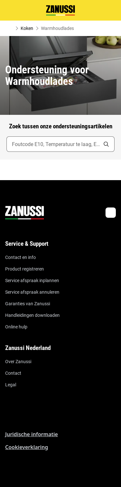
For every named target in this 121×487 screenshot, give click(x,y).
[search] (106, 144)
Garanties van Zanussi (27, 303)
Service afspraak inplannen (32, 280)
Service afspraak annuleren (32, 292)
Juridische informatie (31, 434)
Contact (13, 373)
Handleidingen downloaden (32, 315)
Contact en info (20, 257)
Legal (10, 384)
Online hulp (16, 326)
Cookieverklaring (26, 447)
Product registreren (24, 268)
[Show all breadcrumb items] (10, 28)
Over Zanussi (18, 361)
